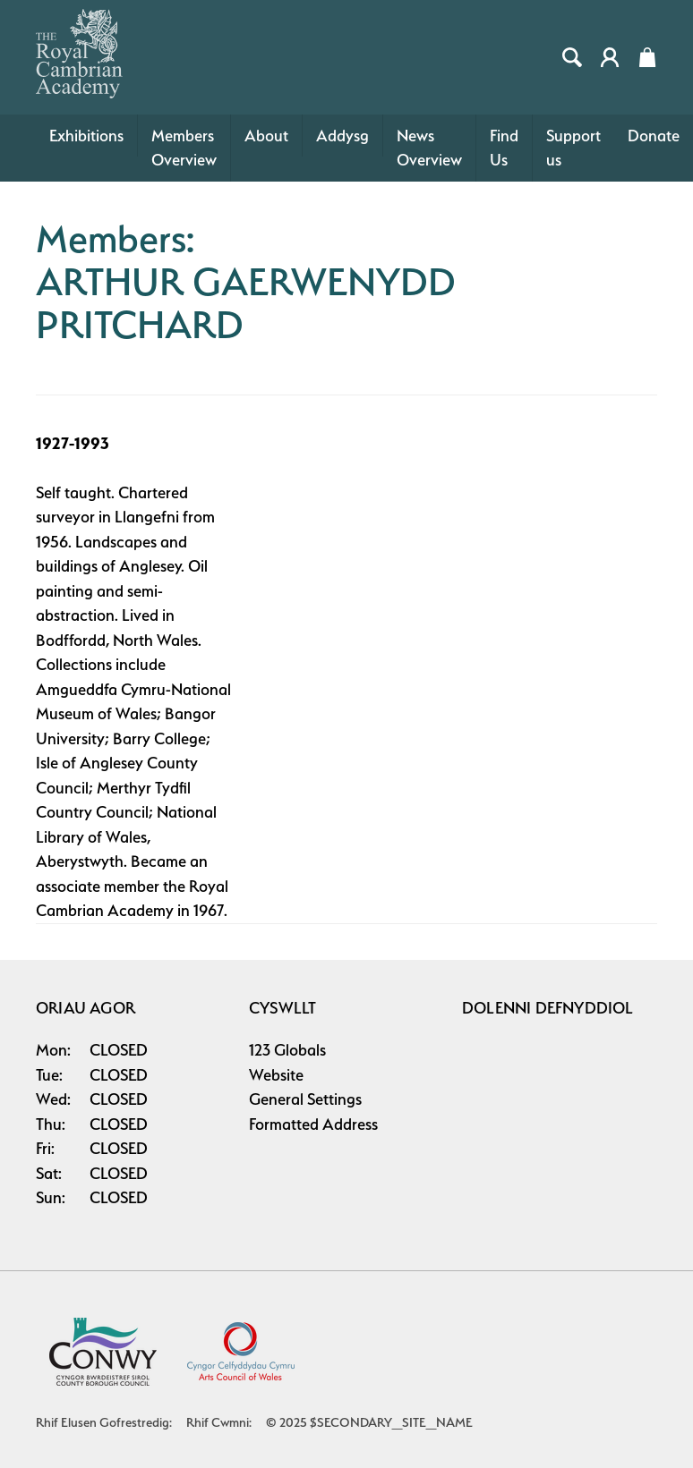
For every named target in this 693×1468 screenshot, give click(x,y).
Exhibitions (86, 135)
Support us (573, 148)
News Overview (429, 148)
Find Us (504, 148)
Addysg (342, 135)
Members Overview (184, 148)
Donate (654, 135)
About (266, 135)
